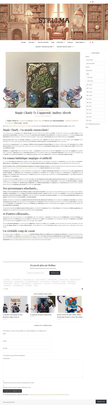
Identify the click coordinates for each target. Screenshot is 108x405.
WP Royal (12, 402)
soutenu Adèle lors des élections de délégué (20, 126)
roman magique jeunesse (18, 285)
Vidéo (86, 127)
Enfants (87, 56)
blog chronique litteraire (41, 279)
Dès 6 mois (90, 81)
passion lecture (47, 283)
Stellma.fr (36, 285)
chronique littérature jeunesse (32, 281)
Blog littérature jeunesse (75, 279)
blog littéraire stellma (52, 279)
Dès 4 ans (88, 102)
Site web (5, 348)
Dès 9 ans (88, 120)
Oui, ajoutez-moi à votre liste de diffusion (14, 355)
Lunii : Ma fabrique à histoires (92, 124)
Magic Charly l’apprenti (26, 283)
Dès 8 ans (88, 117)
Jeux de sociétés (43, 42)
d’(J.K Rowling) (13, 168)
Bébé (87, 74)
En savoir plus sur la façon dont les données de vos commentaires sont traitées (49, 394)
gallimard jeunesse (71, 281)
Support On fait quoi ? (64, 46)
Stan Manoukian (28, 285)
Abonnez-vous (55, 272)
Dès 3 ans (88, 99)
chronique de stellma (19, 281)
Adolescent (89, 70)
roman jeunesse (7, 285)
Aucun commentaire (46, 116)
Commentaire (6, 358)
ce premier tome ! (24, 234)
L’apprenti (22, 121)
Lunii (52, 42)
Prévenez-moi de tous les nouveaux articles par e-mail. (16, 387)
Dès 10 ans (40, 110)
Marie (6, 289)
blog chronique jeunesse (28, 279)
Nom (4, 333)
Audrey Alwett (38, 121)
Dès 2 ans (89, 77)
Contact (70, 42)
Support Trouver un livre (44, 46)
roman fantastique (72, 283)
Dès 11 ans (89, 88)
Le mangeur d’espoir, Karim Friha (40, 315)
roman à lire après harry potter (59, 283)
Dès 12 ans (89, 92)
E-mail (5, 341)
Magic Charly (16, 283)
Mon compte (80, 42)
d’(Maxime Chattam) (30, 168)
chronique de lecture (8, 281)
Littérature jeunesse (8, 283)
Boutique (60, 42)
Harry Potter (89, 60)
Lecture (31, 42)
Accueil (23, 42)
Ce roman (5, 161)
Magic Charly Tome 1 (37, 283)
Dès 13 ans (89, 95)
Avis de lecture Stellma (16, 279)
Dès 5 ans (88, 106)
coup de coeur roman (44, 281)
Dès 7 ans (88, 113)
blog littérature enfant (63, 279)
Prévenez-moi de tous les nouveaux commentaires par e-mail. (18, 382)
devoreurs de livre (55, 281)
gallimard (63, 281)
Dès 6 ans (88, 109)
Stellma (54, 20)
